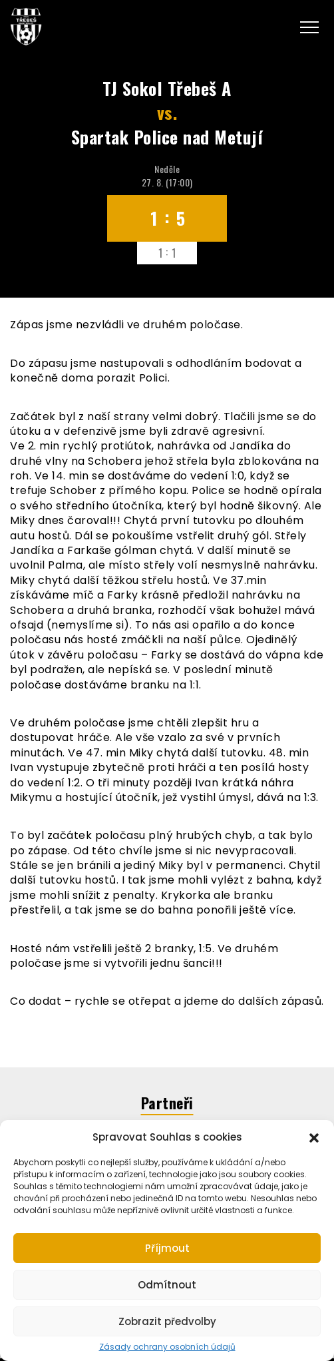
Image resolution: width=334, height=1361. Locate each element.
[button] (314, 1136)
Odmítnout (167, 1285)
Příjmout (167, 1248)
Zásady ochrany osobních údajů (167, 1347)
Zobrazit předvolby (167, 1321)
